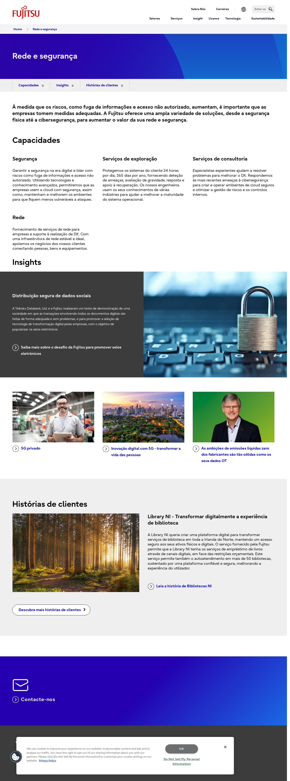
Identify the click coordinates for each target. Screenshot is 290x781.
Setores (154, 18)
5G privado (26, 448)
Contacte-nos (33, 699)
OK (181, 749)
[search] (271, 9)
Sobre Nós (198, 9)
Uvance (214, 18)
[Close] (225, 746)
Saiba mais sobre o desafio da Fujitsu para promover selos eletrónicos (66, 350)
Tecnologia (233, 18)
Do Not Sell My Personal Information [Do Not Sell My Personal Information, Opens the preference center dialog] (182, 761)
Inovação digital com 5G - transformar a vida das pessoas (142, 451)
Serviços (176, 18)
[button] (15, 756)
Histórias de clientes (102, 85)
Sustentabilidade (263, 18)
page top (281, 727)
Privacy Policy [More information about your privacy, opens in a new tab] (47, 760)
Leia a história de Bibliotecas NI (180, 586)
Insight (198, 18)
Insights (62, 85)
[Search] (263, 9)
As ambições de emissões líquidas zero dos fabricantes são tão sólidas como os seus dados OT (232, 454)
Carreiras (222, 9)
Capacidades (29, 85)
